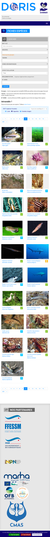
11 (29, 119)
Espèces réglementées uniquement (23, 76)
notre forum (27, 104)
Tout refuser (26, 534)
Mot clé (4, 43)
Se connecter (5, 16)
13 (36, 119)
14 (39, 119)
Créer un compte (6, 18)
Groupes (5, 49)
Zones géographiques (9, 64)
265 (3, 121)
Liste (7, 111)
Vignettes (15, 111)
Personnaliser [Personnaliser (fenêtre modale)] (37, 534)
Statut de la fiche (8, 70)
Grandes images (25, 111)
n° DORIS (4, 79)
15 (43, 119)
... (8, 119)
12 (32, 119)
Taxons (4, 58)
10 (25, 119)
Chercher (5, 86)
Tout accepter (14, 534)
